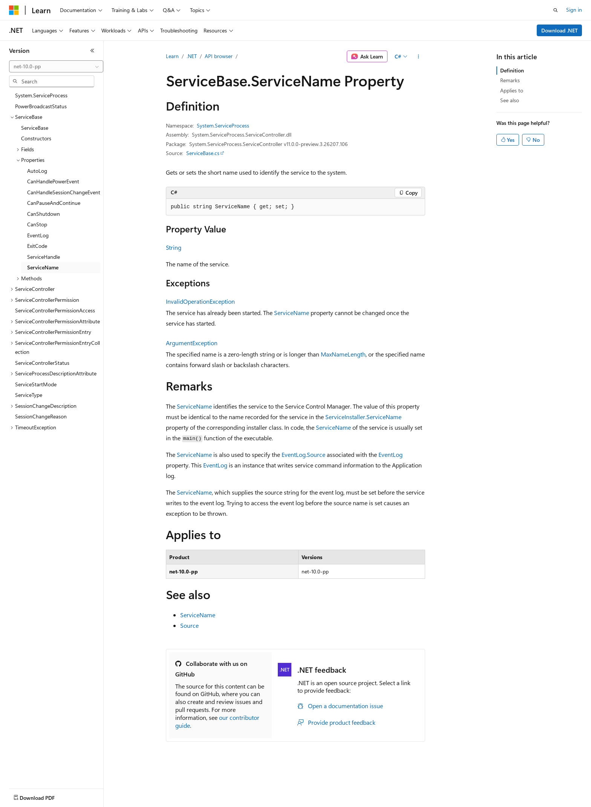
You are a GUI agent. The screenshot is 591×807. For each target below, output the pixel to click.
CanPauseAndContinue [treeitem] (53, 202)
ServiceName (291, 313)
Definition (512, 70)
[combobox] (56, 66)
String (173, 247)
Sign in (574, 9)
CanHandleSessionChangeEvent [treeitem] (63, 192)
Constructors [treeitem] (36, 138)
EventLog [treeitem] (38, 235)
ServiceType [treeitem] (28, 394)
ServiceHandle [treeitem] (43, 256)
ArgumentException (191, 343)
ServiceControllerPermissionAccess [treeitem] (55, 310)
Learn (172, 56)
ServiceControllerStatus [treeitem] (42, 362)
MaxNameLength (343, 354)
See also (509, 100)
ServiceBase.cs (202, 153)
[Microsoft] (14, 10)
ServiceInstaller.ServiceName (363, 417)
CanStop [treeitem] (37, 224)
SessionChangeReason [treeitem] (41, 416)
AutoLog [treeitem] (37, 170)
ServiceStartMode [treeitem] (36, 384)
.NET (192, 56)
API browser (219, 56)
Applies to (511, 90)
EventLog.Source (303, 454)
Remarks (510, 80)
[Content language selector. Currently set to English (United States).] (43, 796)
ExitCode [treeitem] (37, 245)
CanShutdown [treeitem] (43, 213)
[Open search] (555, 10)
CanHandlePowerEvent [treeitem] (53, 181)
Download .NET (559, 30)
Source (189, 625)
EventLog (390, 454)
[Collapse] (92, 50)
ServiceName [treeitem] (42, 267)
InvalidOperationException (200, 301)
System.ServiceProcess (223, 125)
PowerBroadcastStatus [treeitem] (41, 106)
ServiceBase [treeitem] (34, 127)
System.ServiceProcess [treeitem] (41, 95)
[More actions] (418, 57)
